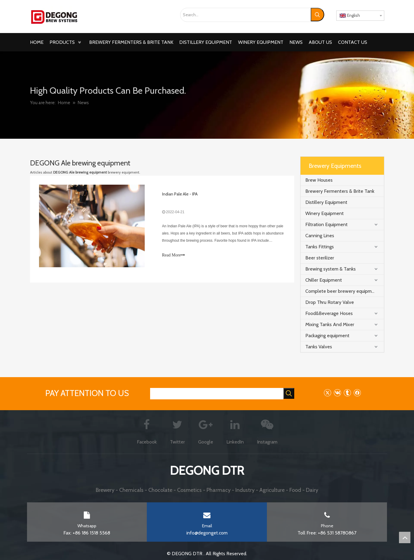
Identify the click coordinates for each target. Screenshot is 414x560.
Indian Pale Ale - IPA (180, 194)
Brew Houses (319, 180)
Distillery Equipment (326, 202)
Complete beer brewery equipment (342, 291)
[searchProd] (216, 393)
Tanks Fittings (319, 247)
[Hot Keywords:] (317, 14)
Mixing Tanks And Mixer (329, 324)
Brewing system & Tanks (330, 269)
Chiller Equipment (323, 280)
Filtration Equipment (326, 224)
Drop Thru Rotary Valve (329, 302)
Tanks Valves (318, 347)
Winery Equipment (324, 213)
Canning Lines (319, 235)
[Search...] (245, 15)
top (404, 537)
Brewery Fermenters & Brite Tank (339, 191)
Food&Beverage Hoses (329, 313)
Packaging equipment (327, 335)
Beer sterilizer (319, 258)
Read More (173, 255)
